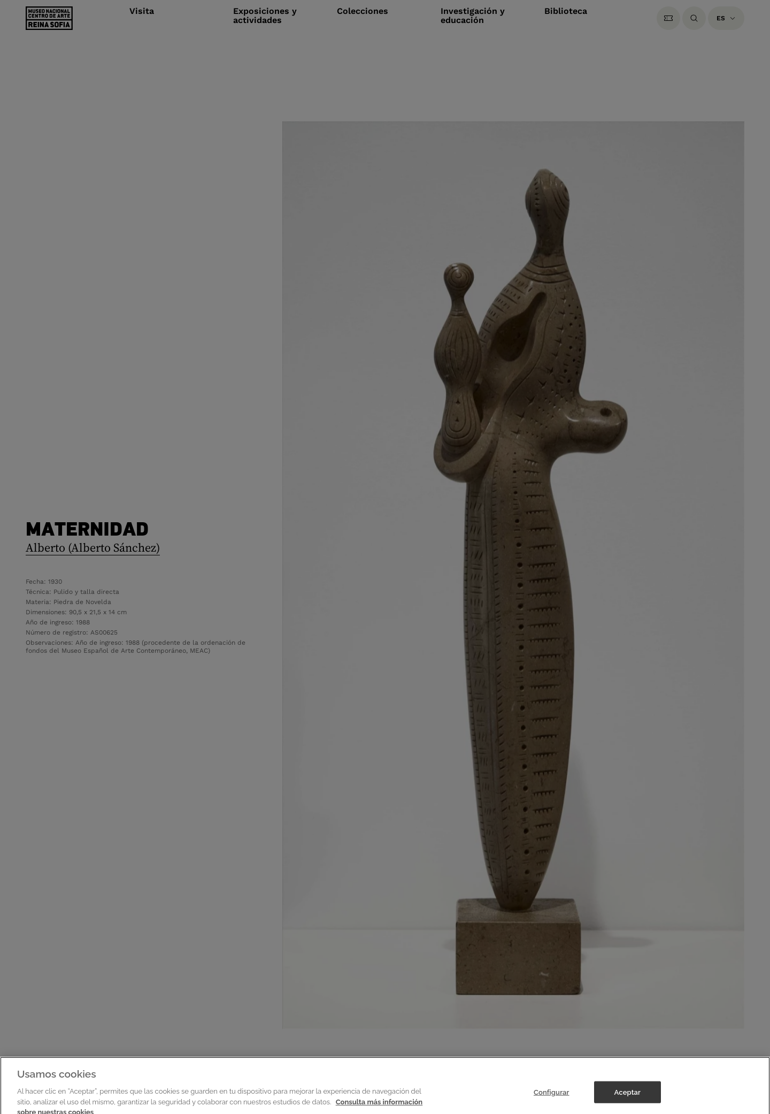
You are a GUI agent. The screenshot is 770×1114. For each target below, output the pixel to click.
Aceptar (627, 1099)
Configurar (551, 1099)
